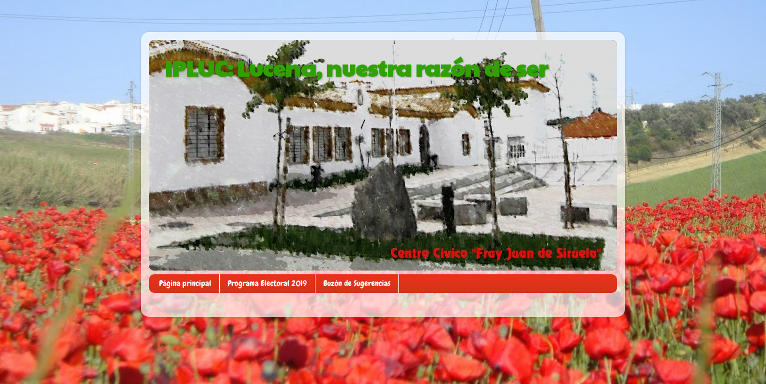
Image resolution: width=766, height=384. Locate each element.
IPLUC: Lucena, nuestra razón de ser (356, 67)
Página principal (185, 283)
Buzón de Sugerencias (356, 283)
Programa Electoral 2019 (267, 283)
